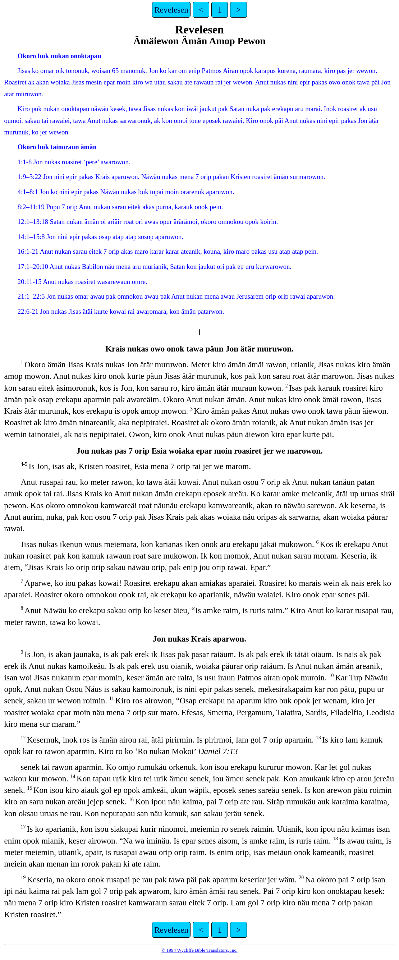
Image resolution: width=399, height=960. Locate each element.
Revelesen (171, 9)
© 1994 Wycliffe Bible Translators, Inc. (199, 950)
